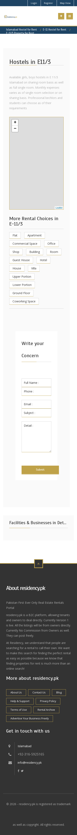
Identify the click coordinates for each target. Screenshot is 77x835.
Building (34, 252)
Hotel (43, 260)
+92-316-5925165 (31, 754)
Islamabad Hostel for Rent (21, 29)
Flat (15, 235)
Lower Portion (22, 285)
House (17, 268)
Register (48, 3)
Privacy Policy (48, 701)
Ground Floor (21, 293)
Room (54, 252)
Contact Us (39, 692)
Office (51, 243)
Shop (16, 252)
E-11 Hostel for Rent (54, 29)
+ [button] (15, 123)
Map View (65, 3)
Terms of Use (18, 710)
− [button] (15, 129)
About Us (16, 692)
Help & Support (19, 701)
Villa (33, 268)
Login (34, 3)
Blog (59, 692)
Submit (40, 469)
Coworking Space (24, 301)
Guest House (21, 260)
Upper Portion (22, 276)
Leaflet (59, 208)
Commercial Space (25, 243)
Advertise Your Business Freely (29, 718)
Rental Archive (46, 710)
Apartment (35, 235)
